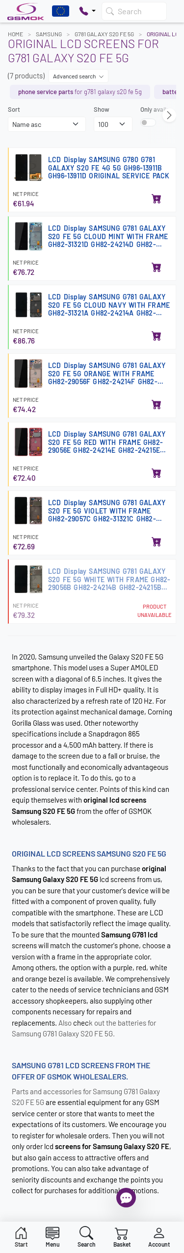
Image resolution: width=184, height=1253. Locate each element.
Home (15, 33)
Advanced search (78, 76)
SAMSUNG (49, 33)
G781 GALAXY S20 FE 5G (104, 33)
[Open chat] (126, 1197)
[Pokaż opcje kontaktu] (87, 11)
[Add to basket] (156, 199)
